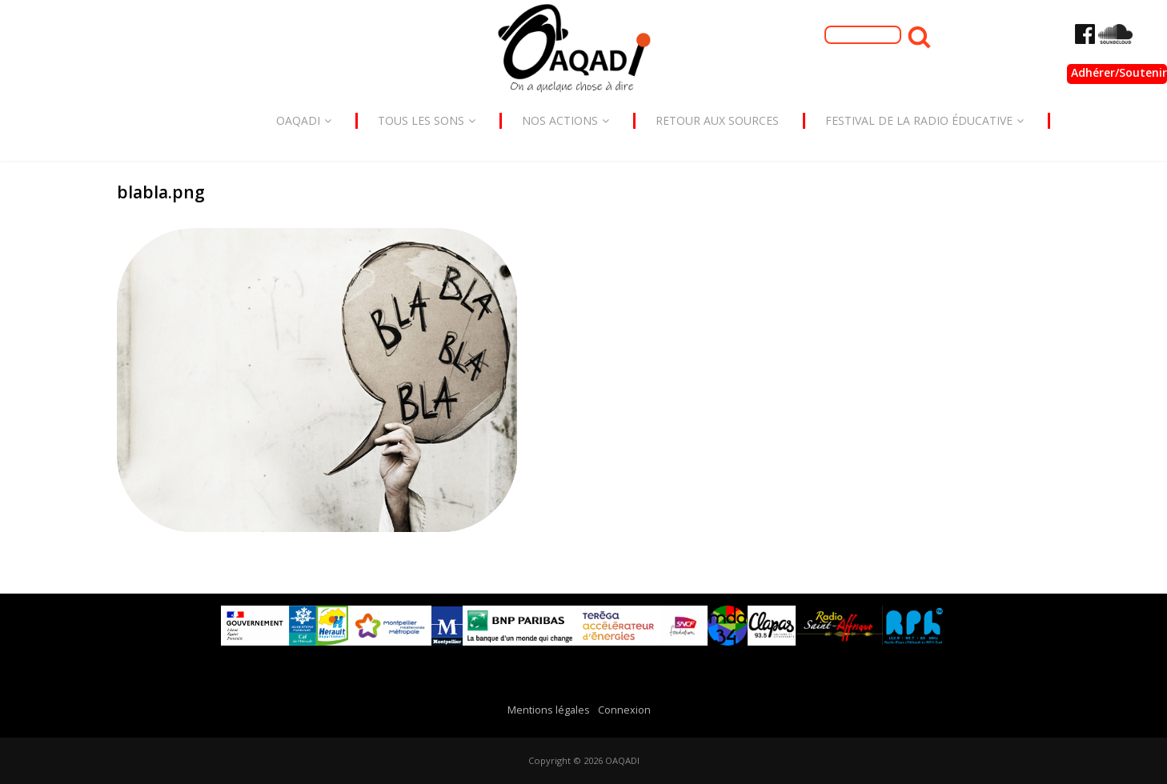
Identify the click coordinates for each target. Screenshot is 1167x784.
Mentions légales (548, 710)
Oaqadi (303, 120)
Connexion (624, 710)
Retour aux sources (717, 120)
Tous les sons (426, 120)
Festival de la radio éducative (924, 120)
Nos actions (565, 120)
